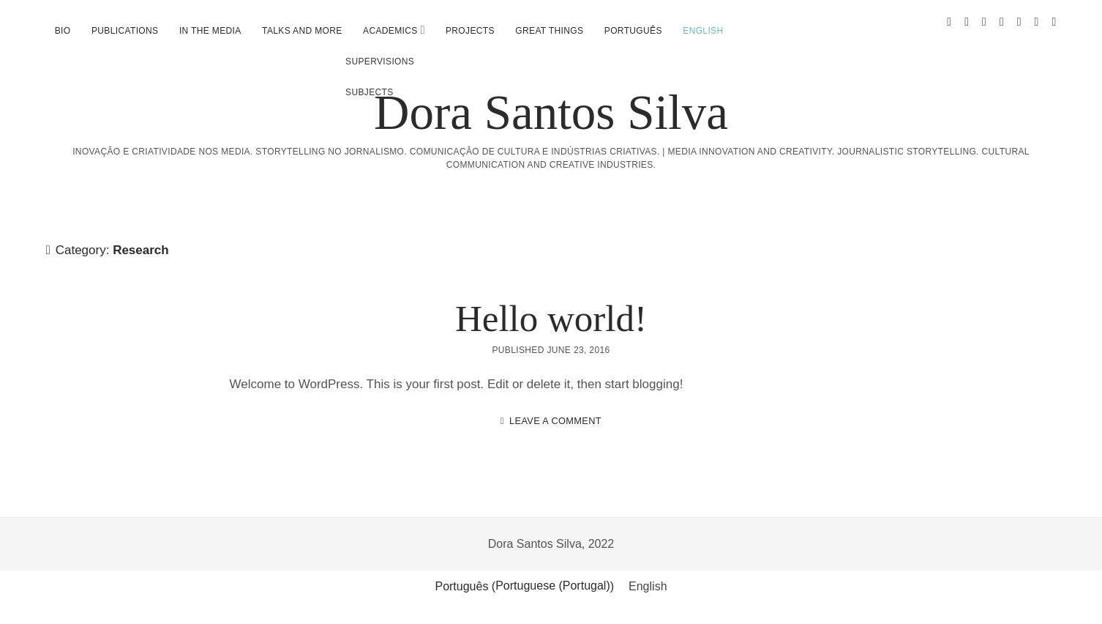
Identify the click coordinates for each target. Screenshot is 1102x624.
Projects (470, 31)
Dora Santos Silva (551, 112)
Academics (390, 31)
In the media (210, 31)
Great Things (549, 31)
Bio (63, 31)
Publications (124, 31)
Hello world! (551, 318)
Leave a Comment (555, 420)
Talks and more (302, 31)
